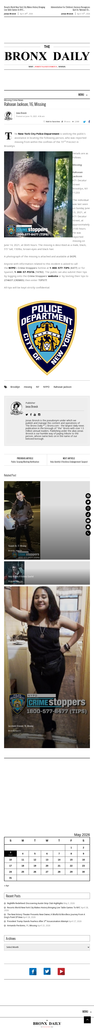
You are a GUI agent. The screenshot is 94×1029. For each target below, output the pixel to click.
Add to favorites (53, 121)
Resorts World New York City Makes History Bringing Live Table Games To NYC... (24, 8)
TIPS (66, 267)
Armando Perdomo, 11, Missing (22, 925)
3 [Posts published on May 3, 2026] (10, 852)
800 (54, 267)
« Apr (6, 885)
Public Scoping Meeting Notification (25, 461)
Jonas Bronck (10, 13)
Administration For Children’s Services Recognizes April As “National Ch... (70, 8)
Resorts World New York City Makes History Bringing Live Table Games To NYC (43, 907)
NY (37, 386)
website (53, 276)
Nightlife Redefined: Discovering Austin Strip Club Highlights (35, 903)
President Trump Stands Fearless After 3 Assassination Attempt (37, 921)
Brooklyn (15, 386)
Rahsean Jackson (63, 386)
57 (24, 272)
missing (28, 386)
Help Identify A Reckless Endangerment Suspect (69, 461)
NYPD (46, 386)
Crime (15, 100)
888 (19, 272)
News (20, 100)
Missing (8, 100)
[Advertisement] (23, 35)
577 (60, 267)
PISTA (30, 272)
